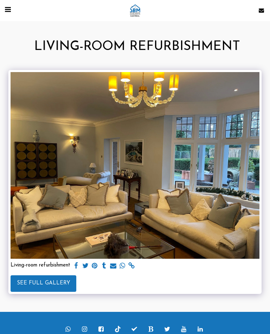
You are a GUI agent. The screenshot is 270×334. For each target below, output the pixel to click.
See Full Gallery (43, 283)
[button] (8, 10)
